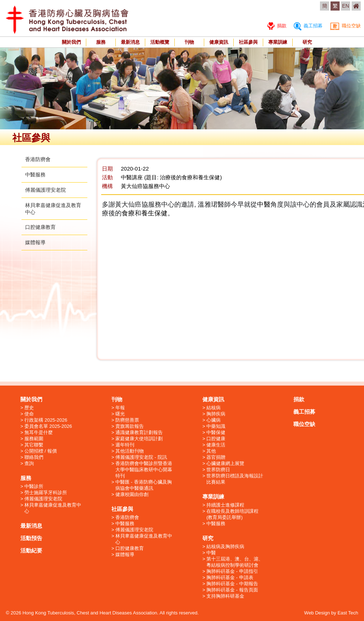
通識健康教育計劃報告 (139, 432)
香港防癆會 (38, 159)
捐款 (276, 25)
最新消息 (130, 42)
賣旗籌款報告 (129, 426)
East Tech (347, 613)
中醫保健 (215, 432)
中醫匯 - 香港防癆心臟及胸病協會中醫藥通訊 (143, 485)
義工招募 (308, 25)
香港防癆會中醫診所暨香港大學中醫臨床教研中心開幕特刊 (143, 470)
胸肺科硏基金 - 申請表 (229, 577)
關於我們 (71, 42)
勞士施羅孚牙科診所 (45, 492)
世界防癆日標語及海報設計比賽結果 (234, 479)
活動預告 (31, 538)
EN (345, 6)
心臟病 (213, 420)
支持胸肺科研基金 (225, 596)
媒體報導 (35, 242)
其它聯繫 (33, 445)
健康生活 (215, 445)
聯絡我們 (33, 457)
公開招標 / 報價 (40, 451)
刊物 (189, 42)
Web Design (317, 613)
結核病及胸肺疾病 (225, 546)
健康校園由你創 (132, 494)
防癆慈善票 (127, 420)
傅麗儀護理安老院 (45, 190)
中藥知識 (215, 426)
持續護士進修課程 (225, 505)
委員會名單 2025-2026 (48, 426)
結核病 (213, 407)
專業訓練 (277, 42)
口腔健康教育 (40, 227)
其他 (211, 451)
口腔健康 (215, 438)
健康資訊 (218, 42)
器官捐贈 (215, 457)
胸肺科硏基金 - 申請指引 (232, 571)
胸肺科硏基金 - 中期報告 (232, 583)
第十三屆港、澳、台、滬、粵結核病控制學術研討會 (234, 562)
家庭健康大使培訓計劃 (139, 438)
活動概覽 (159, 42)
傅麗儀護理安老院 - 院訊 (141, 457)
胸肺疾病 (215, 414)
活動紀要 (31, 550)
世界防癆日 (218, 469)
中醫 (211, 552)
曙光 (120, 414)
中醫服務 (35, 174)
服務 (101, 42)
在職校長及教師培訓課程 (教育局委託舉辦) (232, 514)
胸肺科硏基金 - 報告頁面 (232, 590)
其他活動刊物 (129, 451)
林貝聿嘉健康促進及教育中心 (52, 508)
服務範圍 (33, 438)
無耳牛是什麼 (38, 432)
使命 (29, 414)
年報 (120, 407)
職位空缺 (345, 25)
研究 (307, 42)
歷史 (29, 407)
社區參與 (248, 42)
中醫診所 (33, 486)
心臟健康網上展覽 (225, 463)
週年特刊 (124, 445)
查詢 (29, 463)
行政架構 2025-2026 (45, 420)
